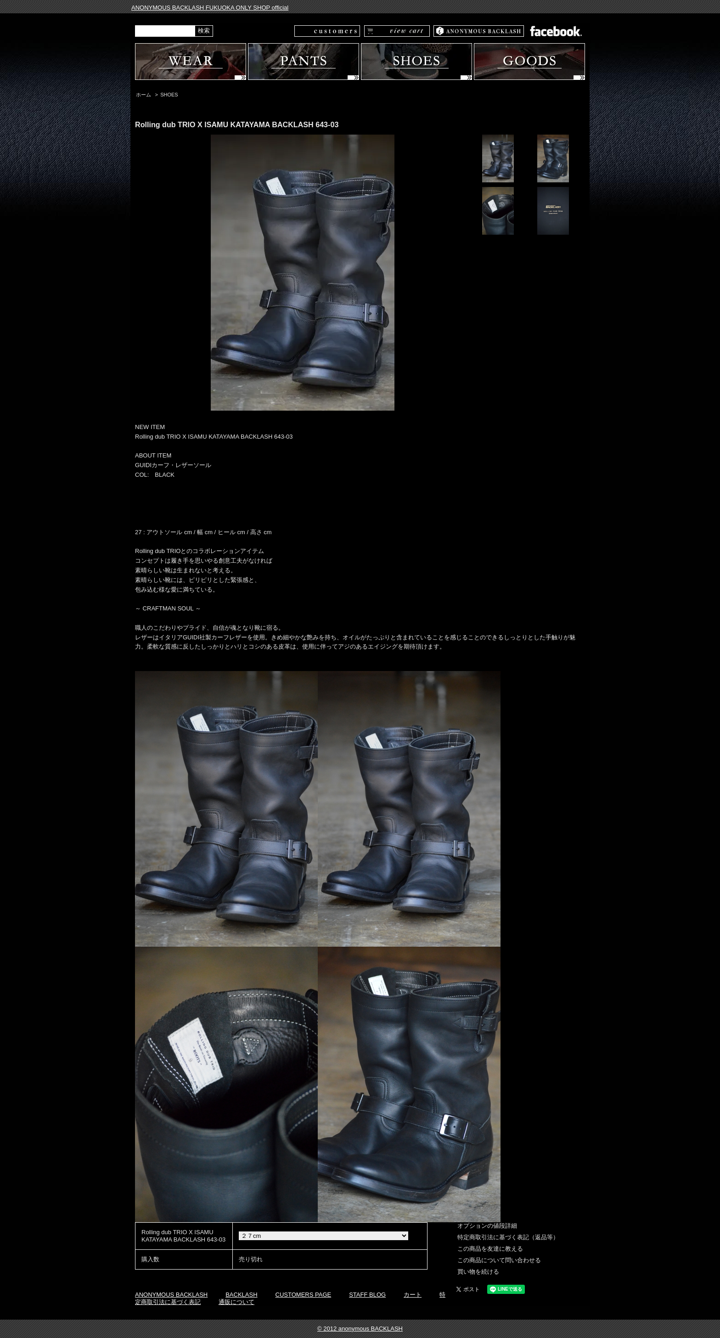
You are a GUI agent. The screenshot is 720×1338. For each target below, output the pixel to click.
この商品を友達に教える (490, 1248)
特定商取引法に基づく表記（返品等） (508, 1237)
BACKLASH (241, 1294)
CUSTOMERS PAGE (304, 1294)
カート (413, 1294)
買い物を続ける (478, 1271)
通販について (236, 1301)
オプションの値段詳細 (487, 1225)
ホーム (143, 94)
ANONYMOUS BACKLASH (171, 1294)
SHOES (169, 94)
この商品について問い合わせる (499, 1260)
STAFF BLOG (367, 1294)
